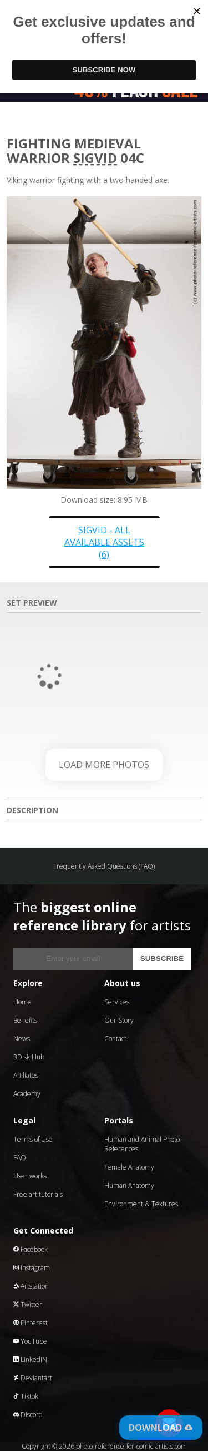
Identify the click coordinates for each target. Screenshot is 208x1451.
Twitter (27, 1304)
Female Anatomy (129, 1167)
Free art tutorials (38, 1194)
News (21, 1038)
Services (116, 1002)
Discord (28, 1414)
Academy (26, 1093)
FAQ (19, 1157)
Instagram (31, 1267)
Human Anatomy (129, 1185)
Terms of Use (33, 1139)
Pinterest (30, 1323)
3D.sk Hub (28, 1057)
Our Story (119, 1020)
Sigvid (95, 157)
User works (30, 1176)
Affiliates (25, 1075)
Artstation (31, 1286)
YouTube (30, 1341)
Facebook (30, 1249)
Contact (115, 1038)
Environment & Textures (141, 1204)
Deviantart (32, 1378)
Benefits (25, 1020)
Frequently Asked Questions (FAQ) (104, 866)
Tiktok (25, 1396)
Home (22, 1002)
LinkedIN (30, 1359)
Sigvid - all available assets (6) (104, 542)
